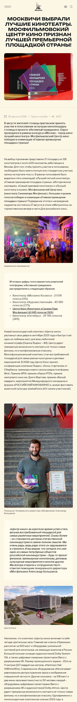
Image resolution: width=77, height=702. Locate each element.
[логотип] (38, 7)
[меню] (7, 6)
